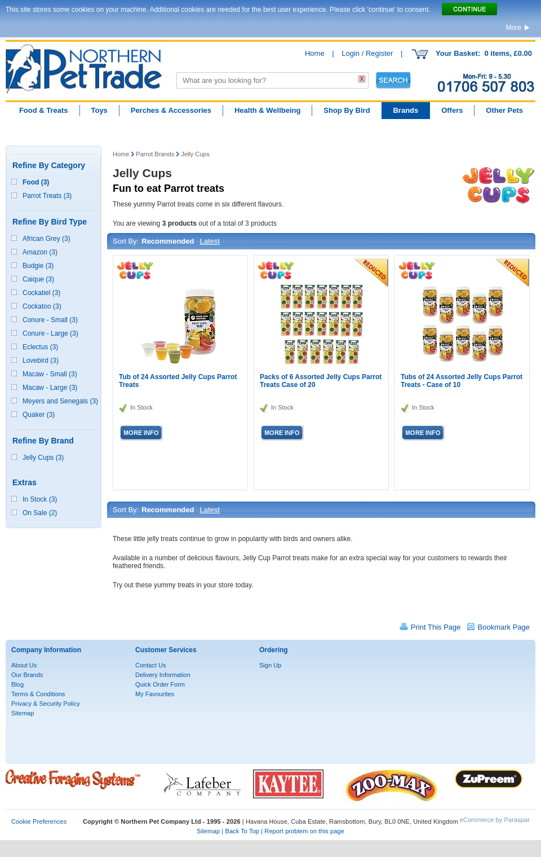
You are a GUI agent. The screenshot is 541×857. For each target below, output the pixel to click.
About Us (24, 665)
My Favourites (154, 694)
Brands (405, 110)
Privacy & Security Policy (45, 703)
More (513, 28)
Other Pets (504, 110)
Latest (209, 241)
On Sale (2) (40, 513)
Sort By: (126, 241)
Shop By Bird (346, 110)
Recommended (167, 241)
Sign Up (270, 665)
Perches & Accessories (171, 110)
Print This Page (436, 627)
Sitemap (22, 713)
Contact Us (150, 665)
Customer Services (166, 650)
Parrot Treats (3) (47, 196)
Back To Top (242, 831)
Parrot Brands (155, 154)
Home (315, 53)
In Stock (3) (40, 499)
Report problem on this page (304, 831)
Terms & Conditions (38, 694)
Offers (452, 110)
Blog (17, 684)
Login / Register (367, 53)
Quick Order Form (160, 684)
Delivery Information (162, 674)
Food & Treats (43, 110)
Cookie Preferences (38, 821)
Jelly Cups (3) (43, 458)
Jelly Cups (195, 154)
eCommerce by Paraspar (495, 819)
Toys (99, 110)
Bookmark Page (504, 627)
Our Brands (27, 674)
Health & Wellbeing (267, 110)
